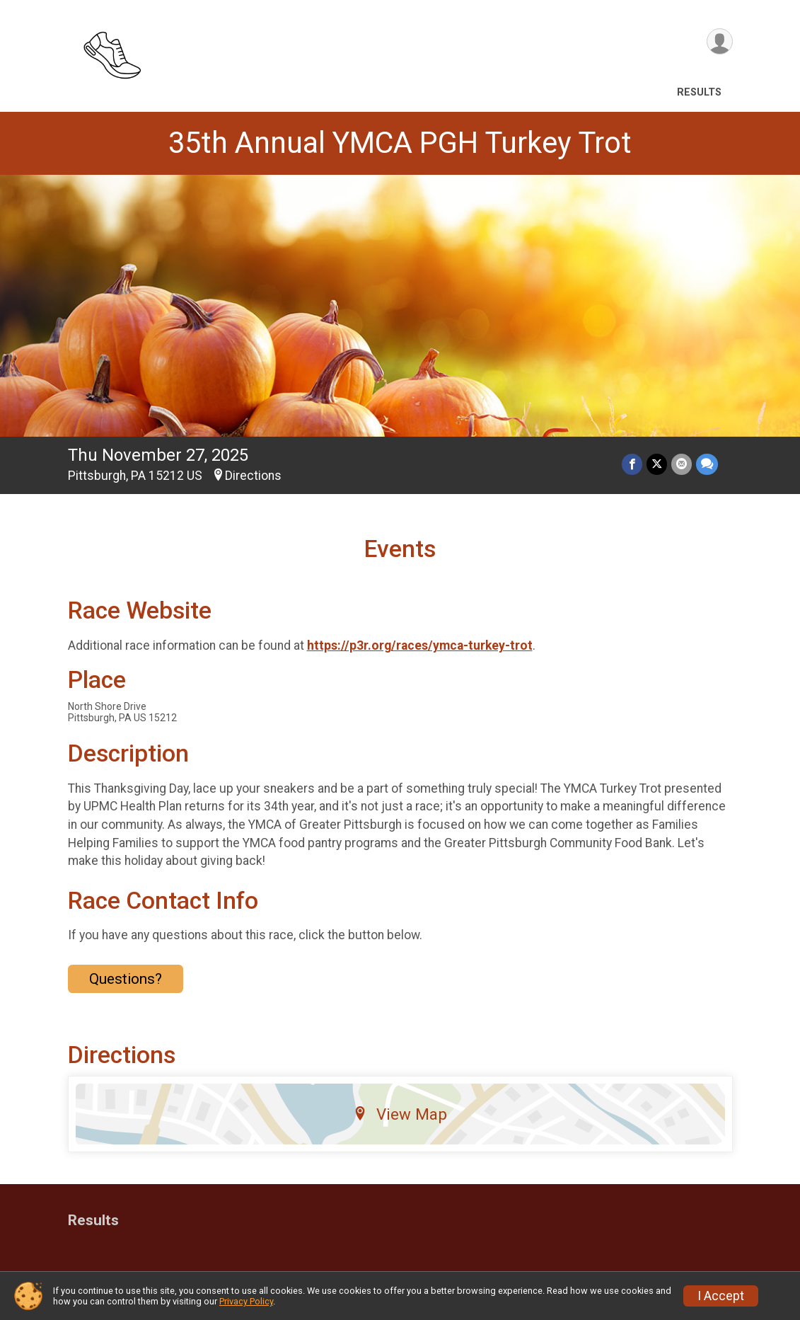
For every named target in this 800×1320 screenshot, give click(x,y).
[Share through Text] (707, 464)
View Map (400, 1114)
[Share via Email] (681, 464)
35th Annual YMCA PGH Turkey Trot (400, 142)
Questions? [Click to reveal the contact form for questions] (125, 978)
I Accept (720, 1296)
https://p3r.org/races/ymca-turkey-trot (420, 645)
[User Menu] (720, 41)
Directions (253, 476)
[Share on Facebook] (632, 464)
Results (699, 92)
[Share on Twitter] (657, 464)
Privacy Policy (246, 1301)
